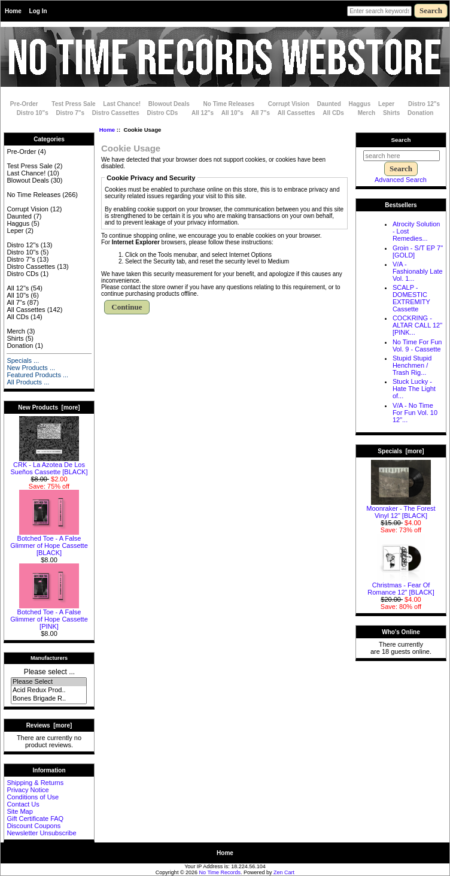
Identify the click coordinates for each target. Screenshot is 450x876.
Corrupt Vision (288, 104)
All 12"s (202, 113)
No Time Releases (228, 104)
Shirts (391, 113)
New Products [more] (49, 407)
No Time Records (220, 872)
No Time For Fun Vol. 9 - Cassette (417, 345)
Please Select (48, 682)
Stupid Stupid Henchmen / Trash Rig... (412, 365)
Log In (38, 11)
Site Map (19, 811)
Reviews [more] (49, 725)
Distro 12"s (424, 104)
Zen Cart (283, 872)
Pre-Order (24, 104)
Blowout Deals (169, 104)
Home (13, 11)
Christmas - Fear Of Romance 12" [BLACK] (400, 585)
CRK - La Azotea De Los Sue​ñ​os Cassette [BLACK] (48, 465)
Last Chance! (122, 104)
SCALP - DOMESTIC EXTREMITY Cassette (411, 298)
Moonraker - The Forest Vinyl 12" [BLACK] (400, 509)
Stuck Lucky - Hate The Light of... (414, 388)
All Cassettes (296, 113)
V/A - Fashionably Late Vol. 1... (418, 271)
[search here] (401, 155)
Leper (386, 104)
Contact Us (23, 804)
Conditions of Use (33, 797)
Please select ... (49, 672)
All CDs (333, 113)
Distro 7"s (70, 113)
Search (401, 140)
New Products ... (31, 367)
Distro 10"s (32, 113)
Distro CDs (162, 113)
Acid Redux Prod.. (48, 690)
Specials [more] (401, 451)
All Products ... (28, 382)
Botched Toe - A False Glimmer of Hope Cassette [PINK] (49, 616)
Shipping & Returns (35, 782)
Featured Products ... (37, 374)
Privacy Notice (27, 789)
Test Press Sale (73, 104)
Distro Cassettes (115, 113)
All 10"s (232, 113)
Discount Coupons (33, 825)
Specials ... (23, 360)
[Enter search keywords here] (379, 11)
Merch (366, 113)
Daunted (329, 104)
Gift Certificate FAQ (35, 818)
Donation (420, 113)
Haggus (360, 104)
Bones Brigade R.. (48, 699)
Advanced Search (401, 179)
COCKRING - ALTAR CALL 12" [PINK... (417, 325)
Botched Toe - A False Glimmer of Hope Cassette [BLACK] (49, 542)
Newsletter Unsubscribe (41, 832)
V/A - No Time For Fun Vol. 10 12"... (415, 412)
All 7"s (260, 113)
